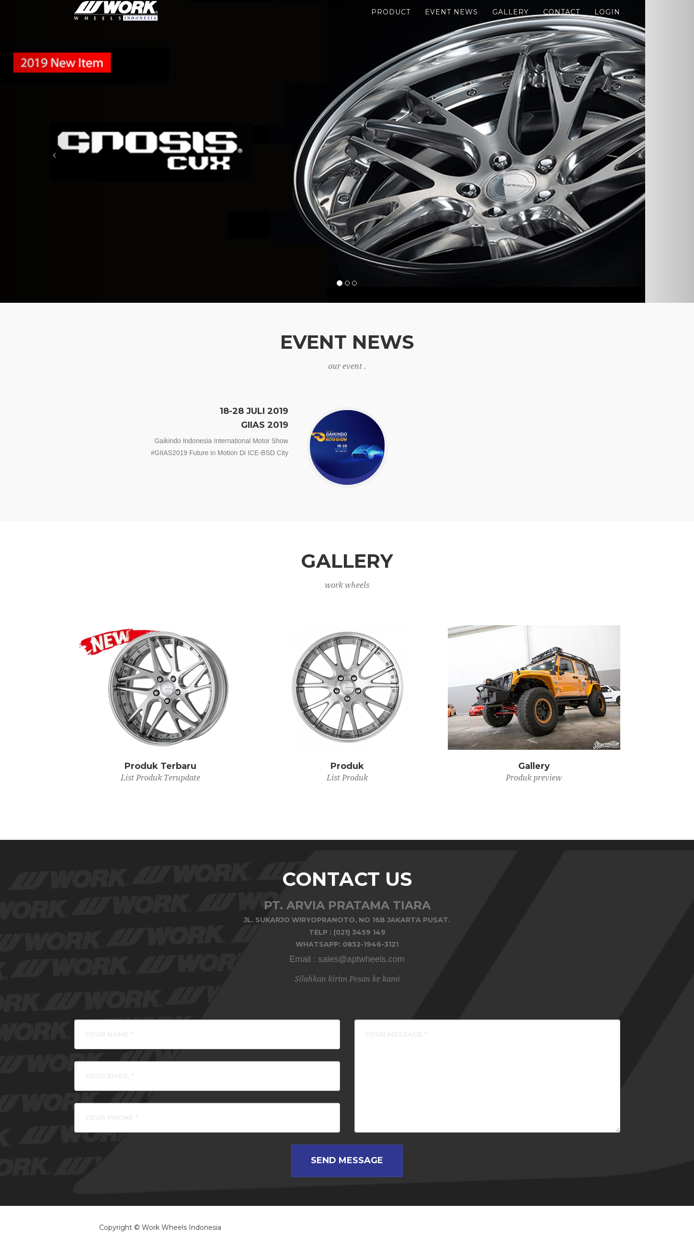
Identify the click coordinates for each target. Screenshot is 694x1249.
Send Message (347, 1160)
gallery (510, 24)
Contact (561, 24)
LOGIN (607, 24)
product (390, 24)
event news (451, 24)
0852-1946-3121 (370, 944)
